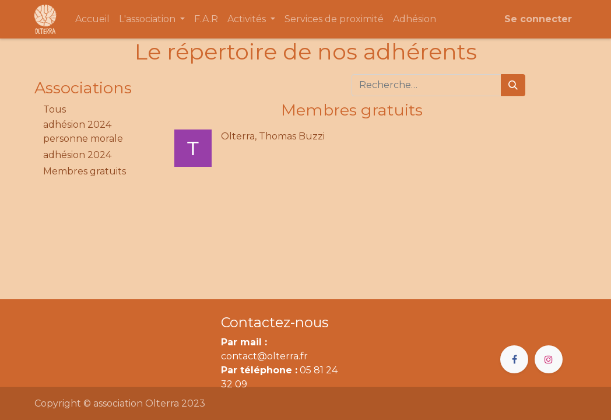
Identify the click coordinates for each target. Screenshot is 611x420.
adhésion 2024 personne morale (83, 131)
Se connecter (538, 18)
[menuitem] (92, 19)
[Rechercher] (513, 85)
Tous (54, 109)
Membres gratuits (84, 171)
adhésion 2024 (77, 154)
